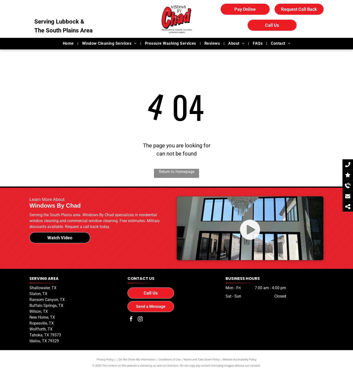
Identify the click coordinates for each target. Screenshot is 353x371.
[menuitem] (68, 43)
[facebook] (131, 319)
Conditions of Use (169, 359)
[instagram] (140, 319)
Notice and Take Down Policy (202, 359)
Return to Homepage (176, 171)
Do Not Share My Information (137, 359)
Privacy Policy (105, 359)
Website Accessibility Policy (239, 359)
